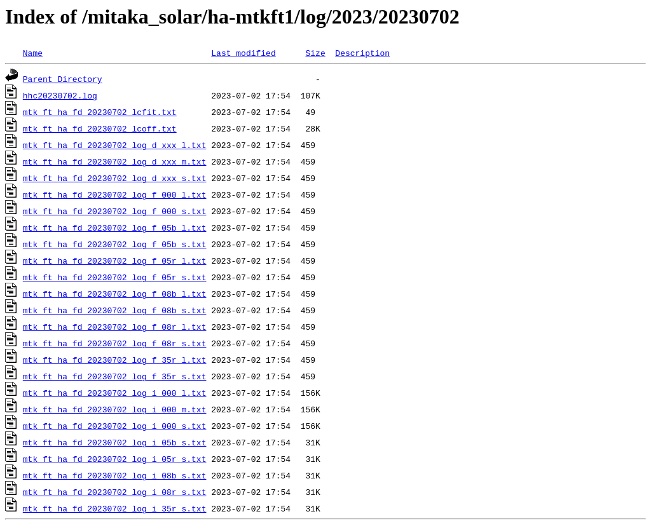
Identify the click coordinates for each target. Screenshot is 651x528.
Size (315, 52)
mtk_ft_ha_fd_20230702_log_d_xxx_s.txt (115, 178)
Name (33, 52)
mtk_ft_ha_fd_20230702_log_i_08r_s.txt (115, 492)
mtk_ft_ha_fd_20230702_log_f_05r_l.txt (115, 260)
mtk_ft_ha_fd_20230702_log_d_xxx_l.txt (115, 145)
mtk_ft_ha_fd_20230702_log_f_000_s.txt (115, 211)
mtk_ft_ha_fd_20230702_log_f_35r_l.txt (115, 359)
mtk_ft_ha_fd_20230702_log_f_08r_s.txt (115, 343)
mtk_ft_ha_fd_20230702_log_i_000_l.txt (115, 392)
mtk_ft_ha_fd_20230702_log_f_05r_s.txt (115, 277)
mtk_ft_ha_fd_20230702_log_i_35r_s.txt (115, 508)
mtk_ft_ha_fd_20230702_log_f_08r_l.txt (115, 326)
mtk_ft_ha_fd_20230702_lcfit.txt (100, 112)
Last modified (243, 52)
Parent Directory (62, 79)
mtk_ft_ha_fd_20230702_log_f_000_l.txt (115, 194)
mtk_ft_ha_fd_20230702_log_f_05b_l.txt (115, 227)
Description (362, 52)
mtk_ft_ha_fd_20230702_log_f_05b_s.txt (115, 244)
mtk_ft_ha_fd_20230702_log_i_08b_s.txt (115, 475)
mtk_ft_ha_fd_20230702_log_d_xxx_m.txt (115, 161)
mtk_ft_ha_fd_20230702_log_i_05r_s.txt (115, 458)
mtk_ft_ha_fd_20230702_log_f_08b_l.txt (115, 293)
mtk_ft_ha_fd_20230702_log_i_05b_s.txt (115, 442)
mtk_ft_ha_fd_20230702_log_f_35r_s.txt (115, 376)
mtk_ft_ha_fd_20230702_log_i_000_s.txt (115, 425)
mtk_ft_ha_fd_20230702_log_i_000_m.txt (115, 409)
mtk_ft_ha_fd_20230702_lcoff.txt (100, 128)
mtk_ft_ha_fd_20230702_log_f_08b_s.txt (115, 310)
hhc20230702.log (60, 95)
